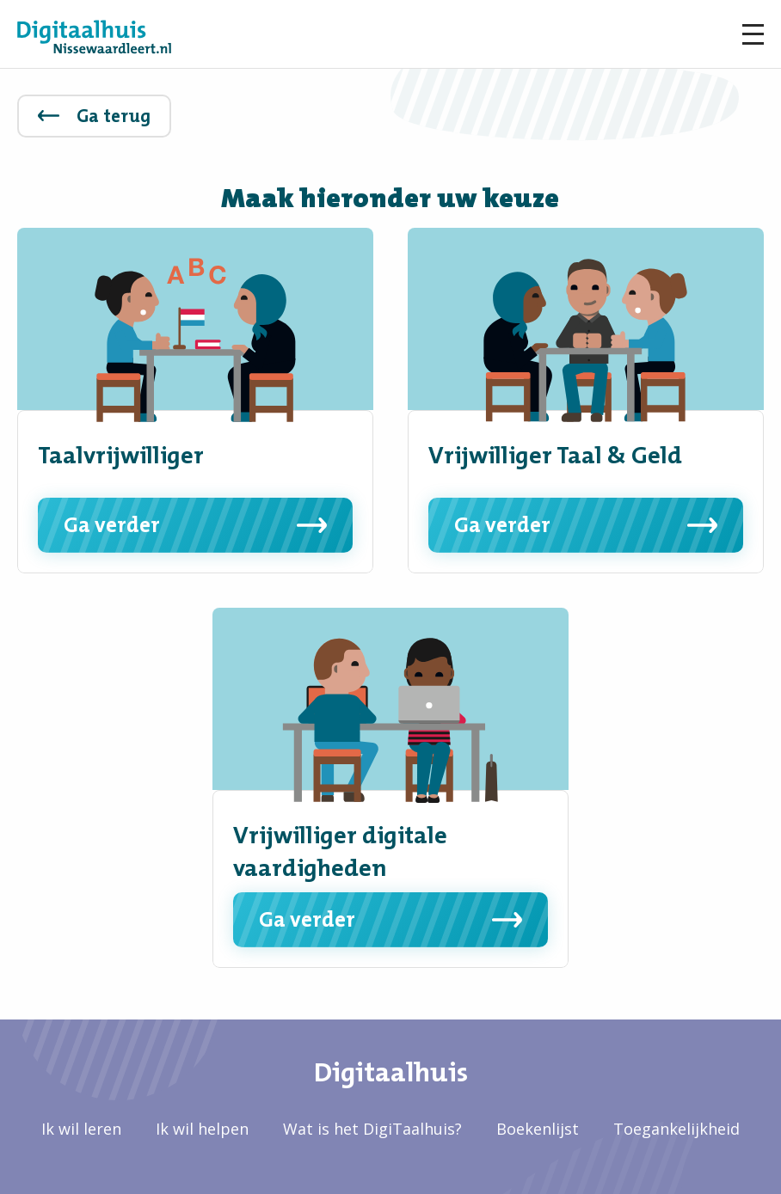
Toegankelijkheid (676, 1128)
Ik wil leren (81, 1128)
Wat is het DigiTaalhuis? (372, 1128)
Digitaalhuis (391, 1072)
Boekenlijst (537, 1128)
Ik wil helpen (202, 1128)
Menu (753, 34)
